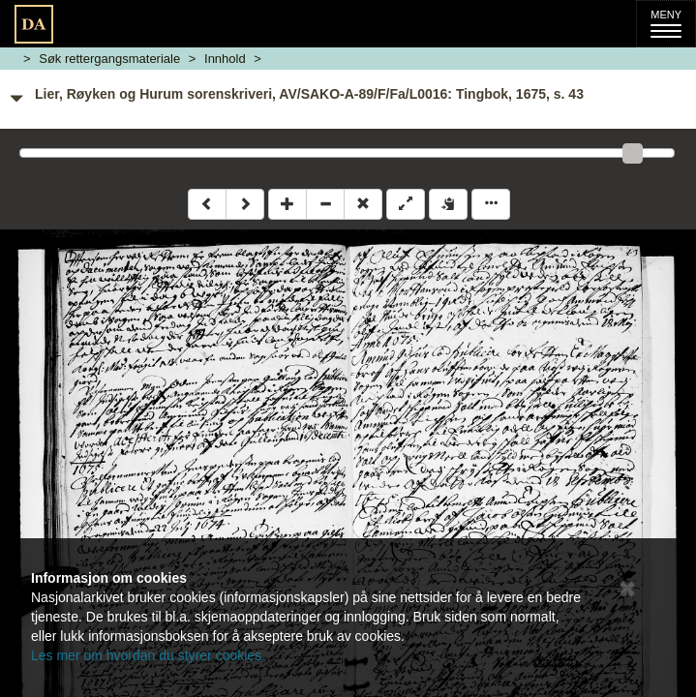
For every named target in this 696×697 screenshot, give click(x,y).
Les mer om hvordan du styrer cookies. (148, 655)
